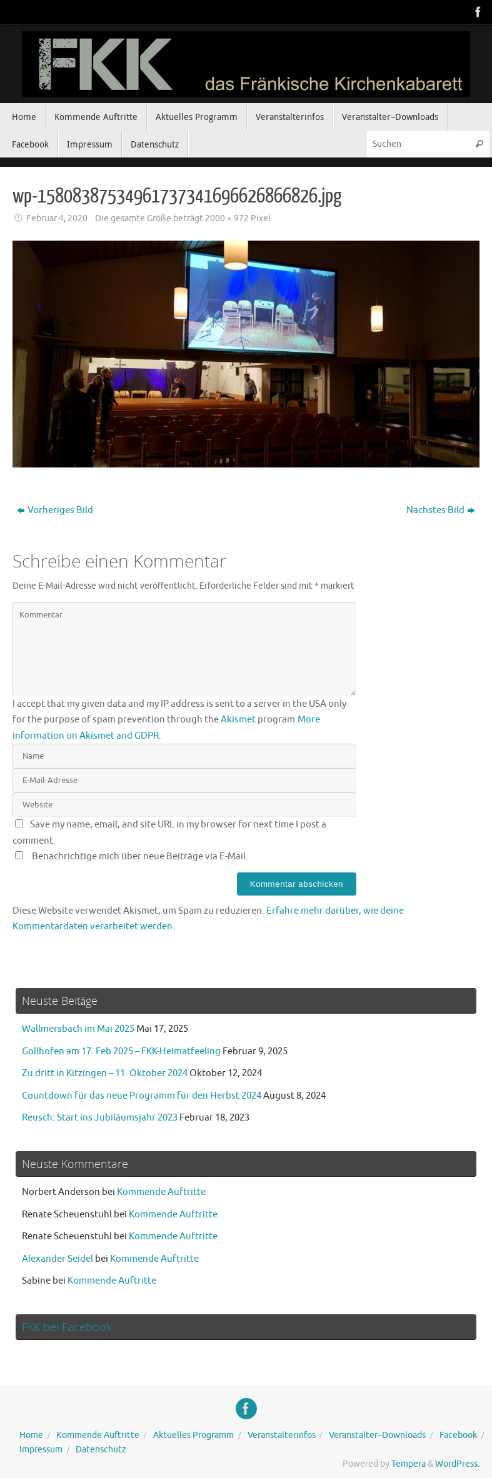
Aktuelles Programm (193, 1435)
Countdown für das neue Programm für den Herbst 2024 (141, 1096)
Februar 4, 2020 (57, 218)
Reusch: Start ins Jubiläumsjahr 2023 (100, 1118)
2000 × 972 (227, 218)
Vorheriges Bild (55, 510)
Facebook (458, 1435)
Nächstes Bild (440, 510)
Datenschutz (101, 1449)
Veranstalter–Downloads (377, 1435)
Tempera (408, 1464)
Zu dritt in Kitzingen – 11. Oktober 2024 (105, 1073)
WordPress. (457, 1464)
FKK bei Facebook (67, 1326)
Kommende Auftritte (161, 1192)
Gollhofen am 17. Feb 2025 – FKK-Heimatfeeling (121, 1051)
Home (31, 1435)
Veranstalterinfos (282, 1435)
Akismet (238, 720)
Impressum (41, 1449)
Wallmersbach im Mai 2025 (78, 1029)
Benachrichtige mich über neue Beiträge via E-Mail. (140, 856)
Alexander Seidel (57, 1259)
